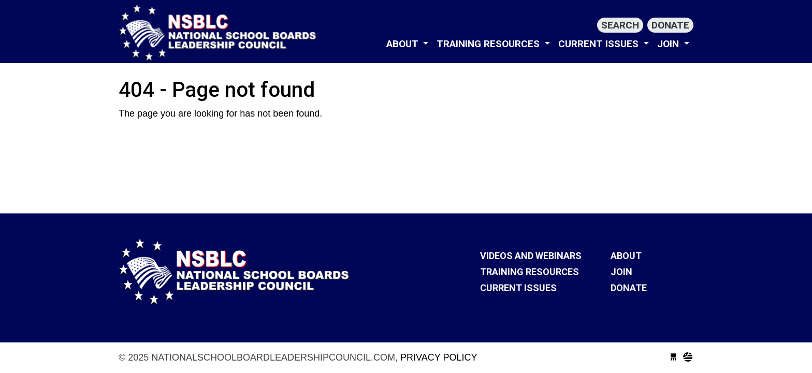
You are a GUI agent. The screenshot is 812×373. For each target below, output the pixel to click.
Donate (670, 25)
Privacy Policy (438, 357)
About (403, 44)
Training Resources (489, 44)
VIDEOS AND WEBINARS (531, 255)
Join (669, 44)
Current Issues (599, 44)
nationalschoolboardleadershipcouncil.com (220, 32)
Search (620, 25)
